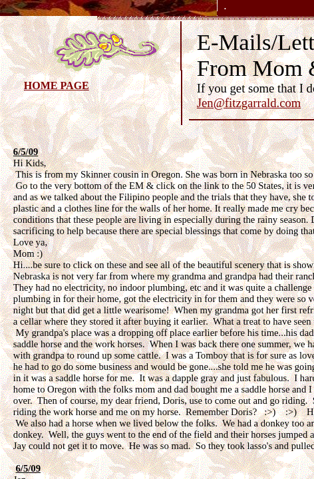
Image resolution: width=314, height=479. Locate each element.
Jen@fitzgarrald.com (249, 103)
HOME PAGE (56, 85)
